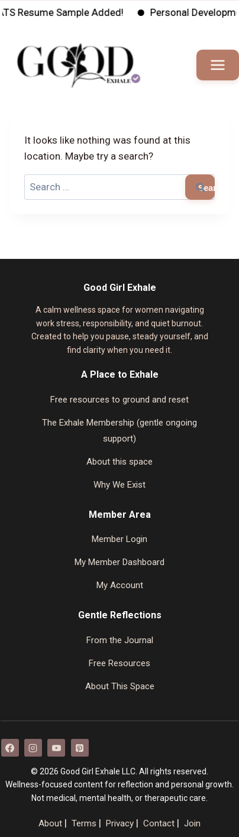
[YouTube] (56, 748)
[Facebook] (10, 748)
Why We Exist (119, 484)
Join (192, 823)
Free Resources (119, 663)
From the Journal (119, 640)
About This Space (119, 686)
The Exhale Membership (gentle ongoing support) (119, 430)
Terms (84, 823)
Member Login (119, 539)
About (50, 823)
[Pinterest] (80, 748)
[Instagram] (33, 748)
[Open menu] (217, 65)
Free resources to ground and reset (119, 399)
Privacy (120, 823)
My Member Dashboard (119, 562)
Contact (159, 823)
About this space (119, 461)
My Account (119, 585)
